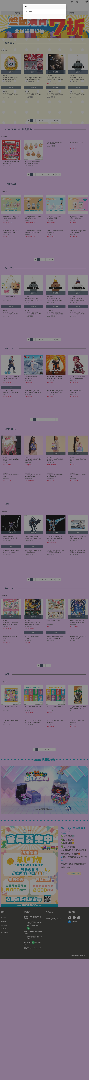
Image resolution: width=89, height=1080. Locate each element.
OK (62, 16)
